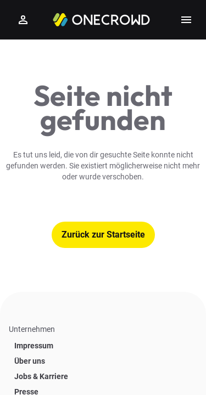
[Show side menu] (186, 20)
